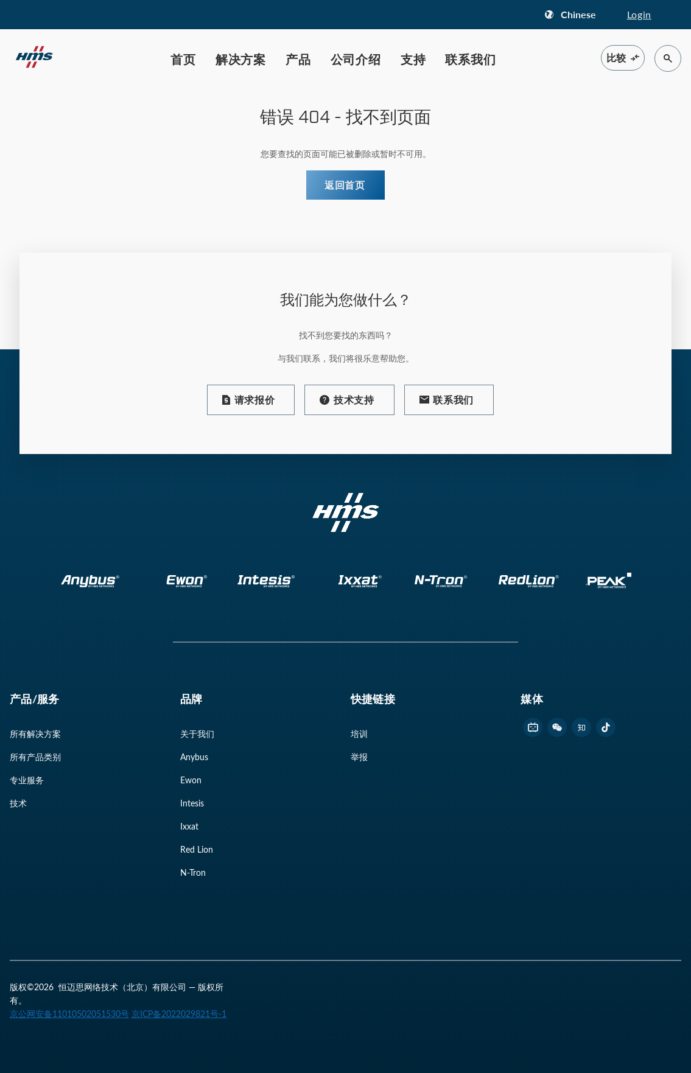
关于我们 (197, 733)
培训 (359, 733)
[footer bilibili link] (533, 727)
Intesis (192, 803)
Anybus (194, 757)
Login (639, 14)
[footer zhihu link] (581, 727)
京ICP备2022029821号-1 (179, 1013)
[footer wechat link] (557, 727)
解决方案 (241, 59)
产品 (298, 59)
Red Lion (196, 849)
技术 (18, 803)
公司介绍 (356, 59)
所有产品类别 (35, 757)
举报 (359, 757)
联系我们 (470, 59)
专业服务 (27, 780)
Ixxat (189, 826)
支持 (413, 59)
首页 (183, 59)
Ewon (191, 780)
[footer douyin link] (606, 727)
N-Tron (193, 872)
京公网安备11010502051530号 (69, 1013)
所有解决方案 (35, 733)
